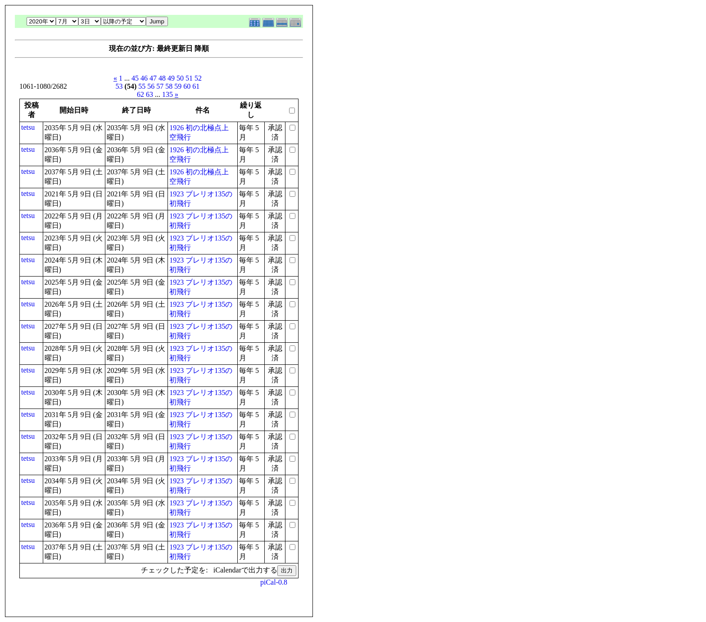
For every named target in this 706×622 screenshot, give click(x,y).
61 (195, 86)
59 (177, 86)
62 (140, 94)
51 (189, 78)
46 (144, 78)
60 (186, 86)
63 (149, 94)
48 (162, 78)
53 (119, 86)
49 (171, 78)
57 (159, 86)
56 (150, 86)
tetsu (28, 127)
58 (168, 86)
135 (167, 94)
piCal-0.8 (273, 582)
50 (180, 78)
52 (198, 78)
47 (153, 78)
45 (135, 78)
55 (141, 86)
